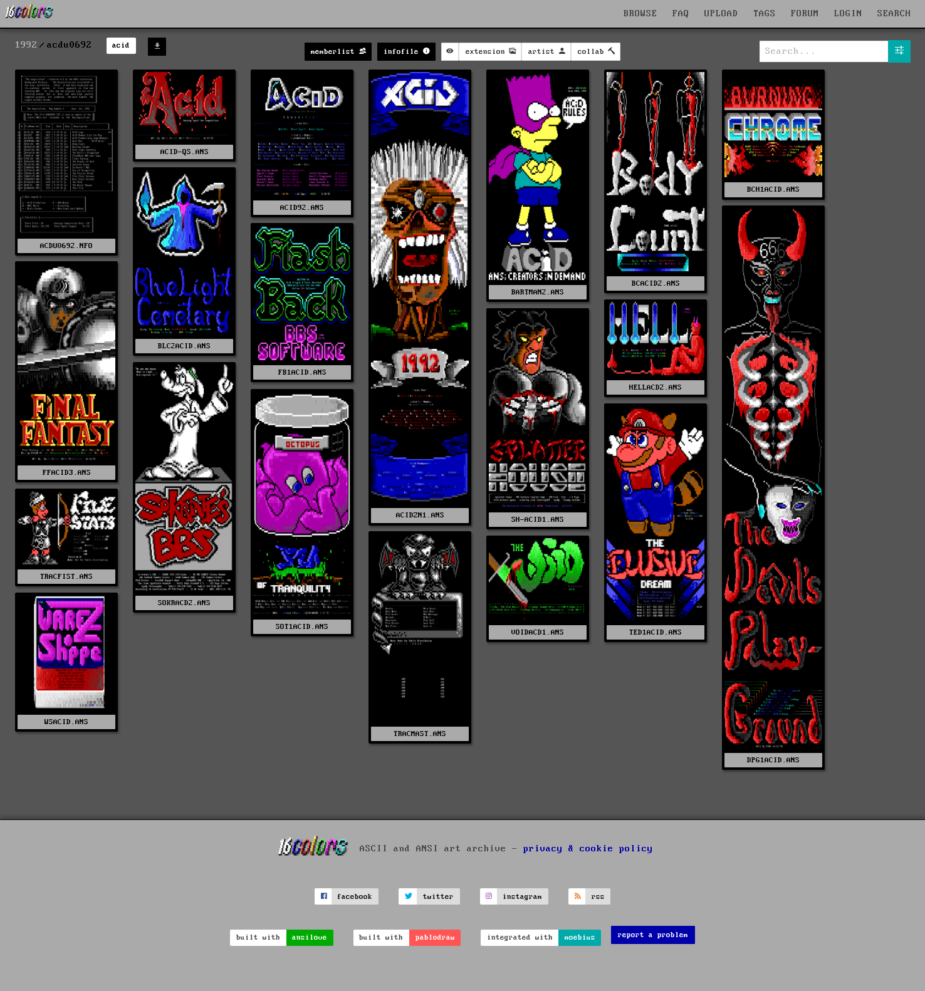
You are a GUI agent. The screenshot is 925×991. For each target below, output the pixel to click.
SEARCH (894, 14)
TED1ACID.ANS (655, 632)
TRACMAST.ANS (420, 734)
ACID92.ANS (302, 208)
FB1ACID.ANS (302, 372)
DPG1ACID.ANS (773, 760)
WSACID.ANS (66, 722)
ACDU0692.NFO (66, 246)
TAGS (764, 14)
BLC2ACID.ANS (184, 346)
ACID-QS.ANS (184, 152)
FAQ (680, 14)
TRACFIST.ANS (66, 577)
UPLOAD (721, 14)
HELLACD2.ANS (655, 387)
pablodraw (435, 937)
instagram (522, 897)
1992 (26, 45)
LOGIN (848, 14)
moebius (580, 937)
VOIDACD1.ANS (537, 632)
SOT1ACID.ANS (302, 627)
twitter (438, 897)
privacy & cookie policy (588, 849)
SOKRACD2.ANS (184, 603)
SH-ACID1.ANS (537, 520)
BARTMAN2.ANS (537, 292)
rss (598, 897)
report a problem (653, 935)
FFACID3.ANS (67, 473)
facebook (354, 897)
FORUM (805, 14)
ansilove (309, 937)
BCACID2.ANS (656, 283)
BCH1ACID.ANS (773, 189)
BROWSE (640, 14)
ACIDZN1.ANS (420, 515)
